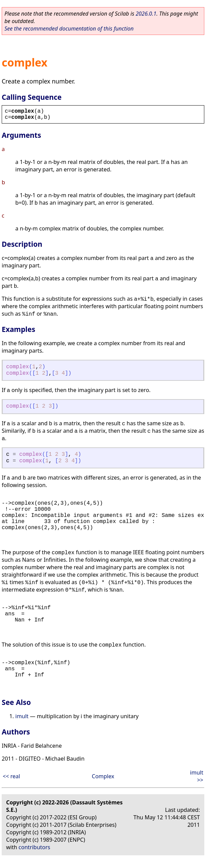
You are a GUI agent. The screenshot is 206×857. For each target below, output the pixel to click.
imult (22, 716)
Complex (103, 776)
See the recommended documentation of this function (69, 28)
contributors (34, 847)
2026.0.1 (146, 13)
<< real (11, 776)
